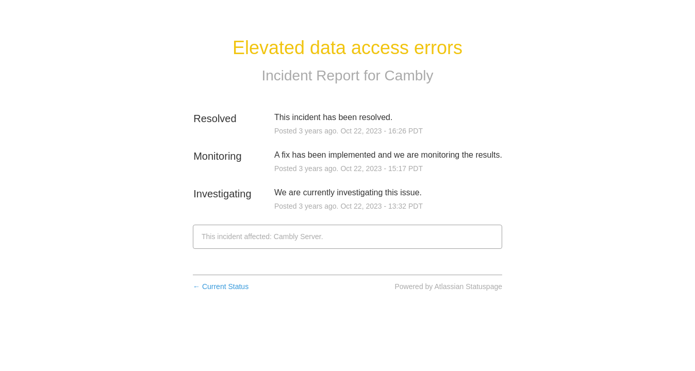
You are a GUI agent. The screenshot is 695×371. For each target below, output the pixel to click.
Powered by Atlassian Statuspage (448, 286)
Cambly (409, 75)
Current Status (221, 286)
